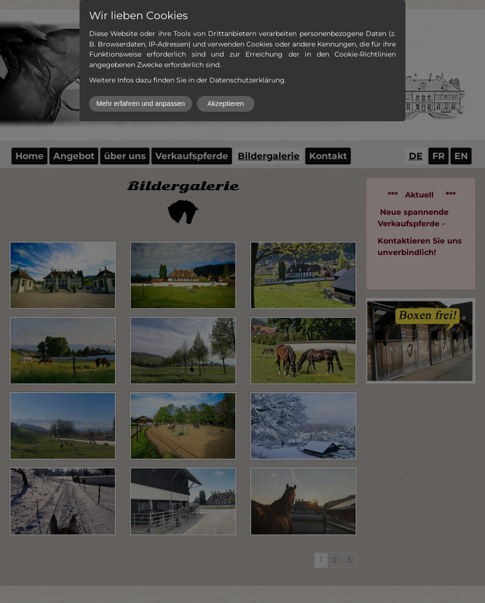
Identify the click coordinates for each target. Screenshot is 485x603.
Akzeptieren (226, 103)
